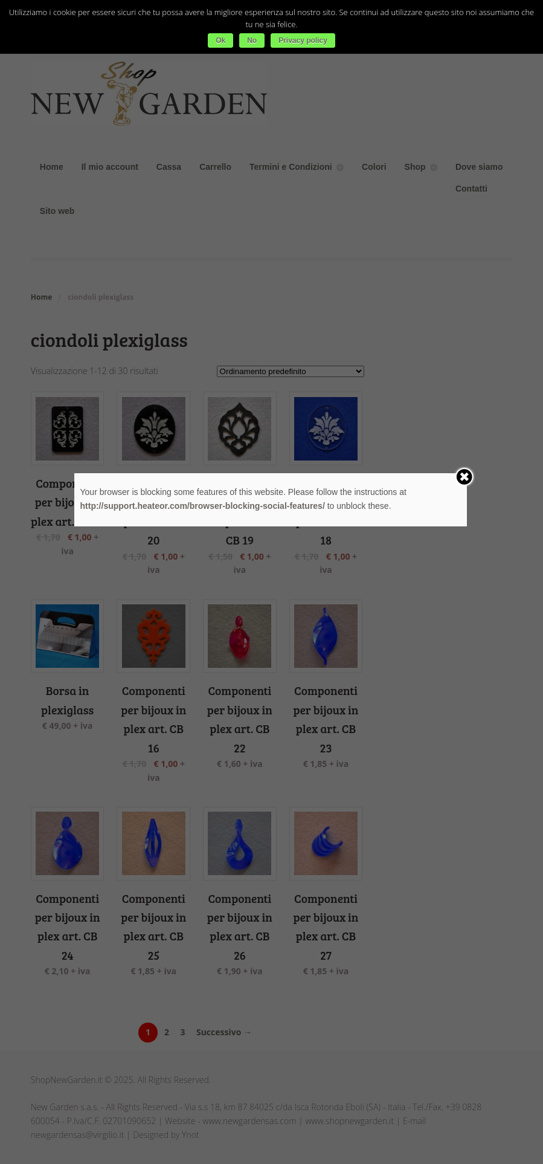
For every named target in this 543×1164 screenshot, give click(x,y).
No (252, 40)
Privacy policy (302, 40)
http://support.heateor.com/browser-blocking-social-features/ (202, 506)
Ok (220, 40)
